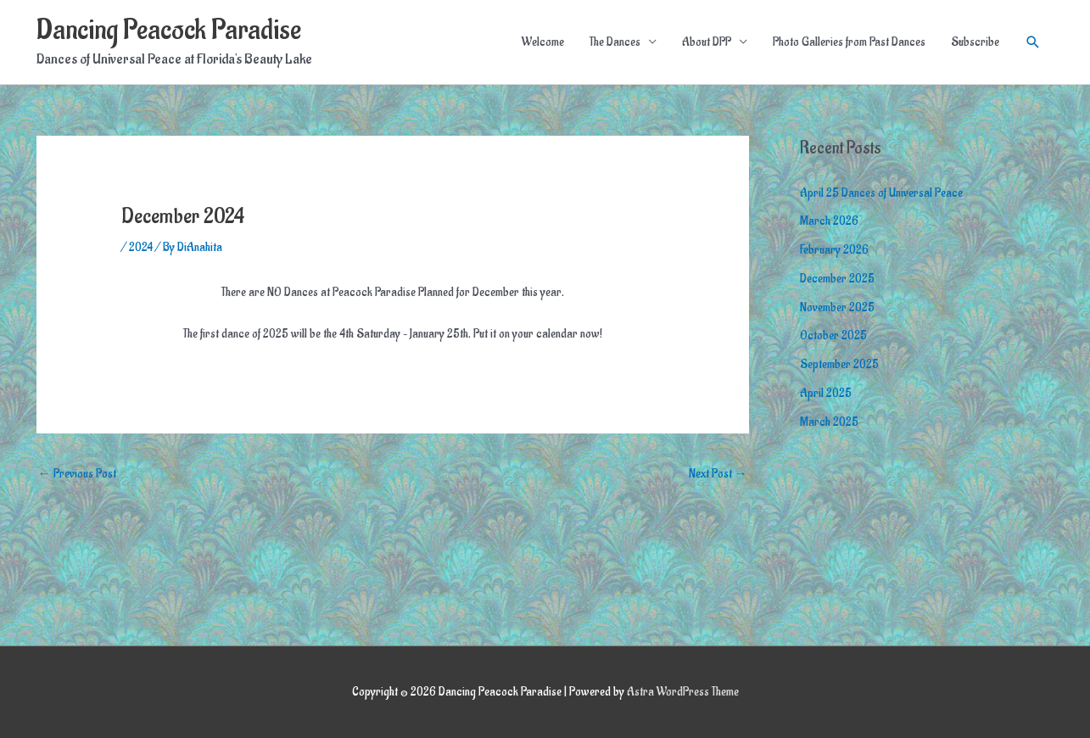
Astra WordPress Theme (683, 692)
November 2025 (837, 307)
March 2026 (829, 221)
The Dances (615, 42)
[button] (1033, 42)
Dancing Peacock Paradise (168, 30)
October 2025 (833, 335)
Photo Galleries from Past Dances (849, 42)
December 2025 (837, 279)
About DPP (706, 42)
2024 (141, 247)
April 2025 (826, 393)
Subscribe (975, 42)
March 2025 (829, 422)
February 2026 (834, 250)
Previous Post (77, 474)
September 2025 (839, 364)
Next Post (718, 474)
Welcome (543, 42)
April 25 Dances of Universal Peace (881, 193)
